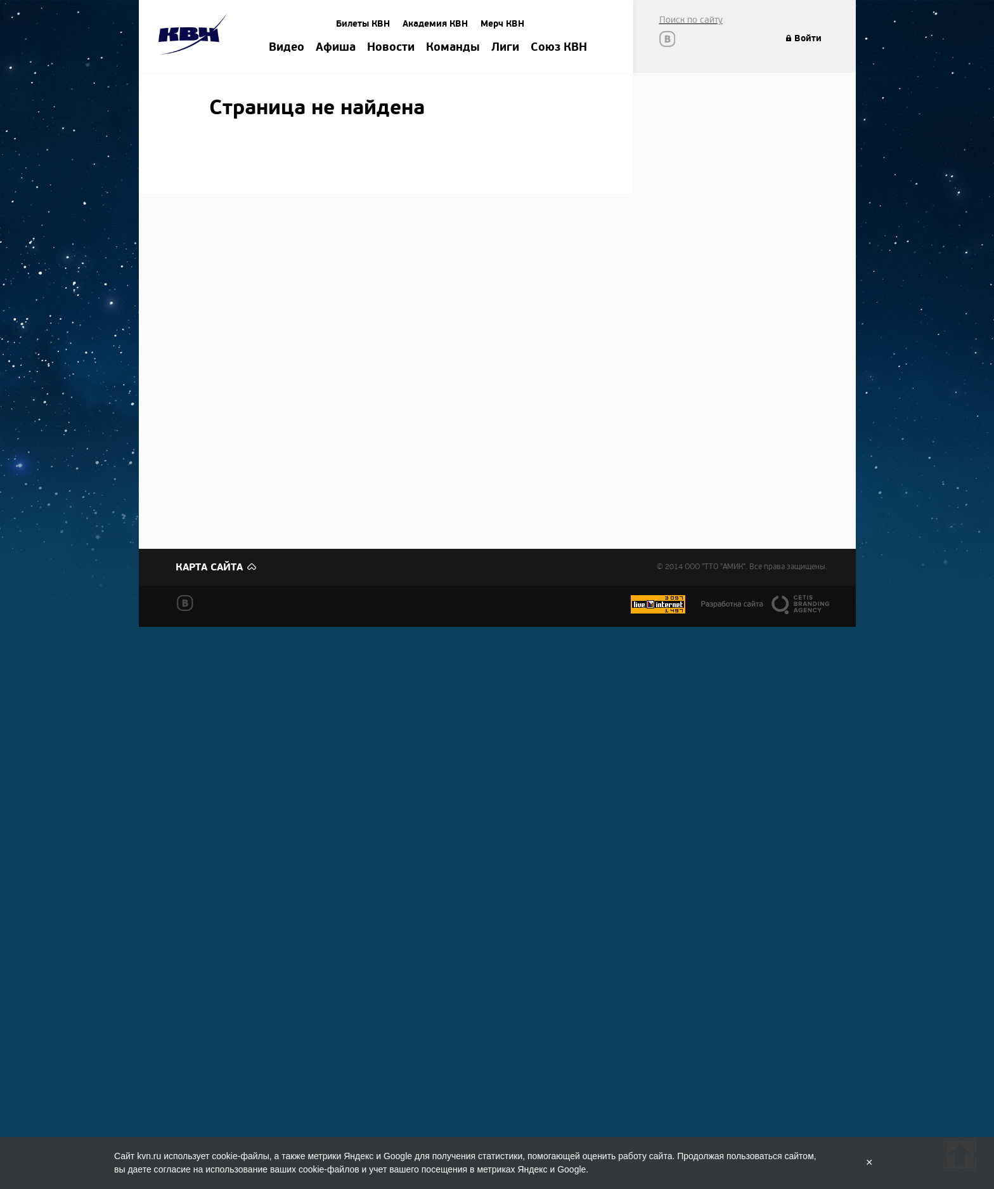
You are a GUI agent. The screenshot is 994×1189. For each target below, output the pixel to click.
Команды (453, 48)
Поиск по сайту (691, 20)
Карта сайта (209, 567)
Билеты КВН (363, 24)
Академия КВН (435, 24)
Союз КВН (559, 48)
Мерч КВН (502, 24)
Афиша (336, 48)
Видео (286, 48)
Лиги (505, 48)
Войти (808, 38)
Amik (195, 36)
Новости (391, 48)
